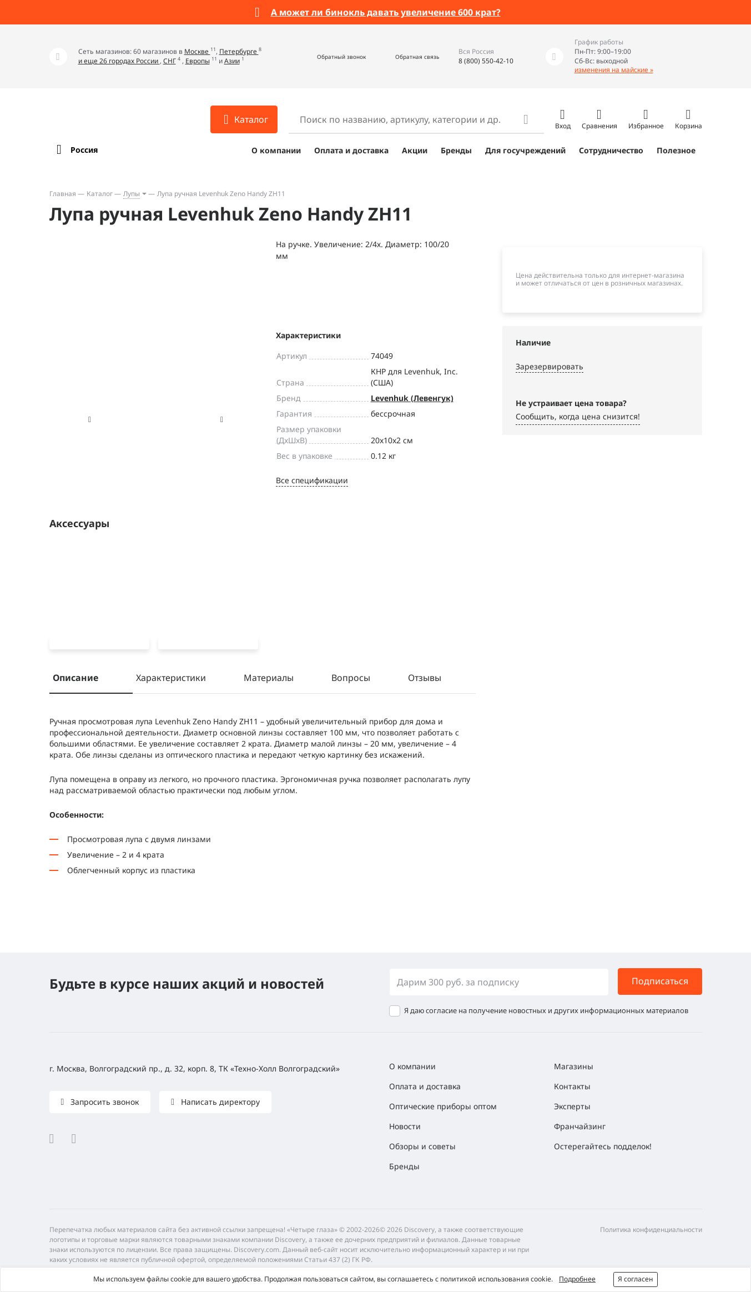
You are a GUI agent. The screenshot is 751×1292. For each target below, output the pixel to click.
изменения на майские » (613, 69)
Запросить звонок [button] (103, 1101)
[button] (329, 56)
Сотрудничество (611, 150)
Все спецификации (312, 480)
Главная (62, 193)
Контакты (572, 1086)
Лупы (131, 193)
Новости (405, 1126)
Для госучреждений (525, 150)
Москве (197, 51)
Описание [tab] (75, 680)
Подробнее (577, 1279)
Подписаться (660, 981)
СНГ (169, 61)
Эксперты (572, 1106)
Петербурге (239, 51)
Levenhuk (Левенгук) (412, 398)
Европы (197, 61)
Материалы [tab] (269, 680)
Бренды (456, 150)
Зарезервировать (549, 366)
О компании (276, 150)
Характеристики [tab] (171, 680)
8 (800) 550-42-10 (485, 61)
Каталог (100, 193)
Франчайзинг (580, 1126)
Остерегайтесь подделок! (603, 1146)
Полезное (676, 150)
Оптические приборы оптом (443, 1106)
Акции (414, 150)
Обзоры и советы (422, 1146)
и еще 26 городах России (119, 61)
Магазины (573, 1066)
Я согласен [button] (635, 1279)
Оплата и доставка (351, 150)
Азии (232, 61)
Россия (84, 149)
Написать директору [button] (219, 1101)
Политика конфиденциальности (651, 1229)
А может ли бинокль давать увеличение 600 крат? (386, 12)
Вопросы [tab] (350, 680)
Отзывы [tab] (424, 680)
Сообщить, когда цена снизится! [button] (578, 416)
